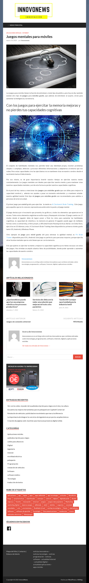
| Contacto (21, 551)
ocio (18, 508)
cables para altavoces (15, 442)
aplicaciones (11, 495)
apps (31, 495)
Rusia (65, 508)
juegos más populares (55, 502)
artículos (63, 495)
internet (36, 502)
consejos (40, 498)
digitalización (64, 498)
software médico (13, 475)
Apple (25, 495)
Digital (10, 445)
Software (10, 471)
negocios (60, 505)
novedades (11, 508)
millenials (38, 505)
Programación (12, 464)
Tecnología (11, 479)
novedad (69, 505)
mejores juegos (27, 505)
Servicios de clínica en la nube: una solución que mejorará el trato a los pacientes (43, 303)
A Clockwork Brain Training (63, 204)
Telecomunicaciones (50, 511)
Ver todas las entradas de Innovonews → (36, 346)
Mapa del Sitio (11, 551)
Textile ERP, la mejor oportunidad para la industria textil (67, 302)
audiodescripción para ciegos (18, 438)
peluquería (11, 460)
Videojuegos (28, 514)
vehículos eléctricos (14, 514)
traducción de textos (15, 482)
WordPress (72, 580)
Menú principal (16, 25)
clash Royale (30, 498)
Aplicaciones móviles (13, 33)
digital (55, 498)
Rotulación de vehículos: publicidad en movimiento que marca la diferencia (35, 413)
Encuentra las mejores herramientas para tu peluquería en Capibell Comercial (35, 410)
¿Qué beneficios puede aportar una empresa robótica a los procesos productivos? (16, 303)
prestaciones (27, 508)
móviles (52, 505)
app (19, 495)
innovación (27, 502)
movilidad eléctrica (14, 456)
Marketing (69, 502)
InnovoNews (23, 580)
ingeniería (11, 449)
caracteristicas (19, 498)
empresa (10, 502)
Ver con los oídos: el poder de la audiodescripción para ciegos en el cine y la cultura (37, 406)
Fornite (18, 502)
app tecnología (53, 495)
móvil (45, 505)
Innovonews (25, 40)
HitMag (79, 580)
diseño (74, 498)
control (48, 498)
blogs (9, 498)
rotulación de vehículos (16, 467)
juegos (43, 502)
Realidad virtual (39, 508)
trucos (71, 511)
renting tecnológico (54, 508)
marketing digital (13, 505)
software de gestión (23, 511)
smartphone (73, 508)
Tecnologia (36, 511)
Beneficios (72, 495)
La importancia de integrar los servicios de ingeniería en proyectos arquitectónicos (38, 417)
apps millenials (40, 495)
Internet (25, 33)
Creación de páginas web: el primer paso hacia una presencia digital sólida (34, 421)
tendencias (63, 511)
